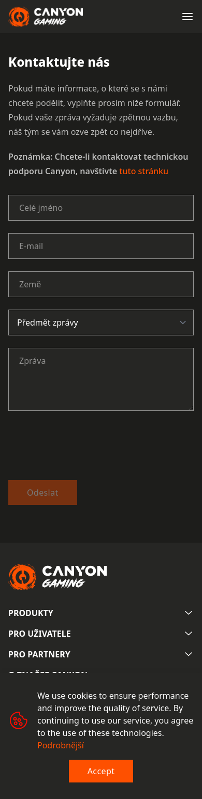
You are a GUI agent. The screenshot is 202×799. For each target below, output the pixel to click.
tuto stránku (143, 171)
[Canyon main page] (45, 16)
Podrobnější (60, 745)
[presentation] (87, 447)
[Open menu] (187, 16)
